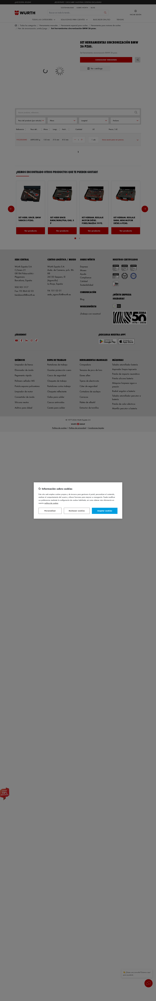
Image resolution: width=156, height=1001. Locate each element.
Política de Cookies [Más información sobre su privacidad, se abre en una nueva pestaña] (51, 503)
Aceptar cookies (104, 511)
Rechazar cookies (77, 511)
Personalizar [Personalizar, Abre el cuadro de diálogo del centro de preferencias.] (50, 511)
